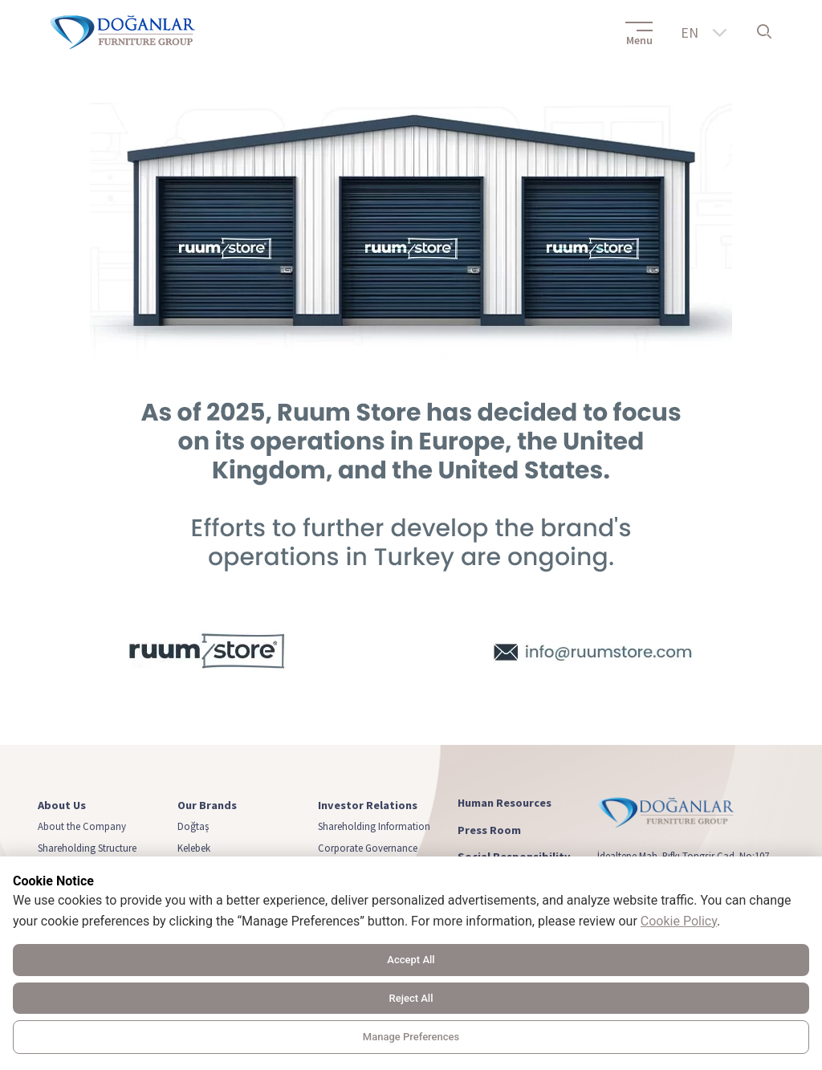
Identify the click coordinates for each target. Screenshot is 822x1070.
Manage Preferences (411, 1037)
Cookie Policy (679, 921)
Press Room (489, 830)
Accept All (410, 960)
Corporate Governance (367, 847)
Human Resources (504, 803)
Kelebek (193, 847)
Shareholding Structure (87, 847)
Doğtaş (193, 826)
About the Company (82, 826)
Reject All (411, 998)
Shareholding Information (374, 826)
